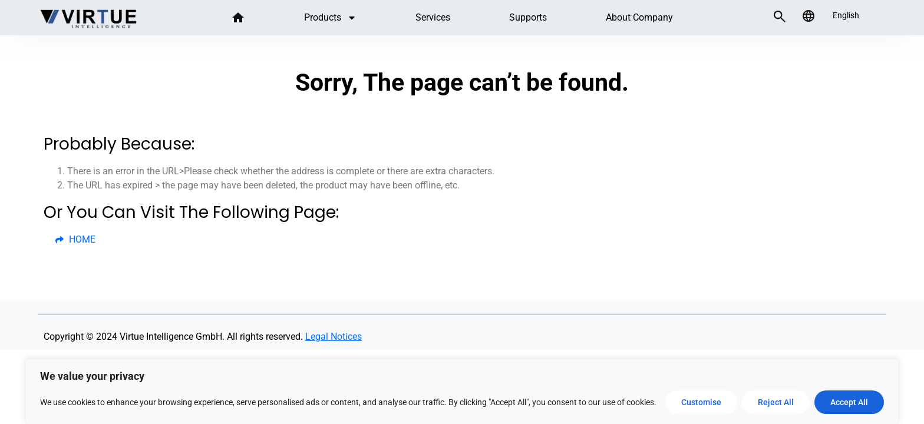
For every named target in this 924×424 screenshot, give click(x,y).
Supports (528, 17)
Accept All (849, 402)
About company (639, 17)
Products (330, 17)
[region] (462, 391)
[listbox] (848, 15)
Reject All (776, 402)
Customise (701, 402)
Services (432, 17)
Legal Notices (333, 336)
